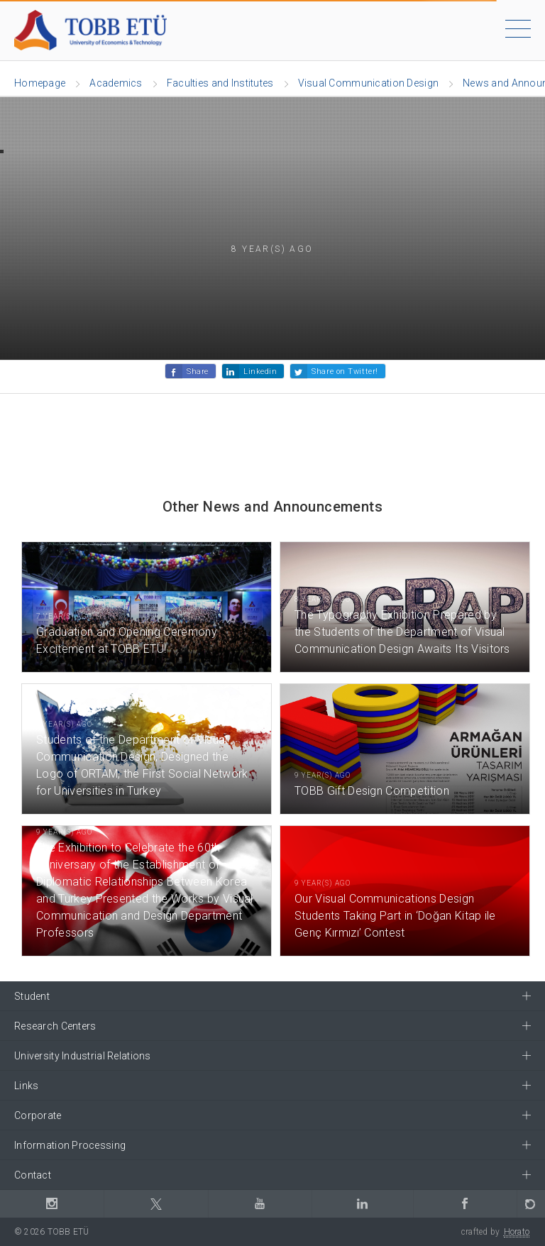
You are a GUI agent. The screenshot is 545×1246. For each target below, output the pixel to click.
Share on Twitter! (345, 371)
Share (198, 371)
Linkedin (260, 371)
